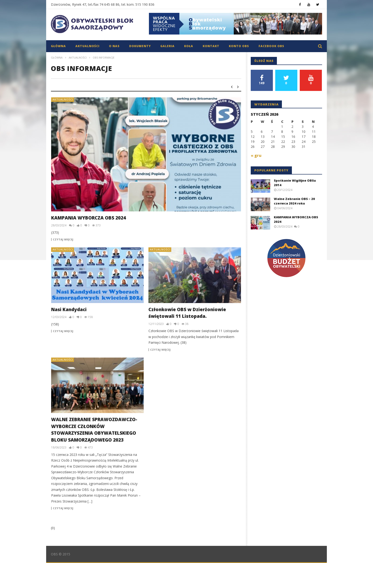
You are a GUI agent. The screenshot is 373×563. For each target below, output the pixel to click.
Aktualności (87, 46)
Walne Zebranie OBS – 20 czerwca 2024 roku (294, 201)
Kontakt (211, 46)
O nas (114, 46)
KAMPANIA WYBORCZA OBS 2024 (88, 218)
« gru (256, 155)
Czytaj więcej (63, 239)
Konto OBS (239, 46)
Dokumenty (140, 46)
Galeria (167, 46)
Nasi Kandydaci (69, 309)
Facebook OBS (271, 46)
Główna (58, 46)
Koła (188, 46)
